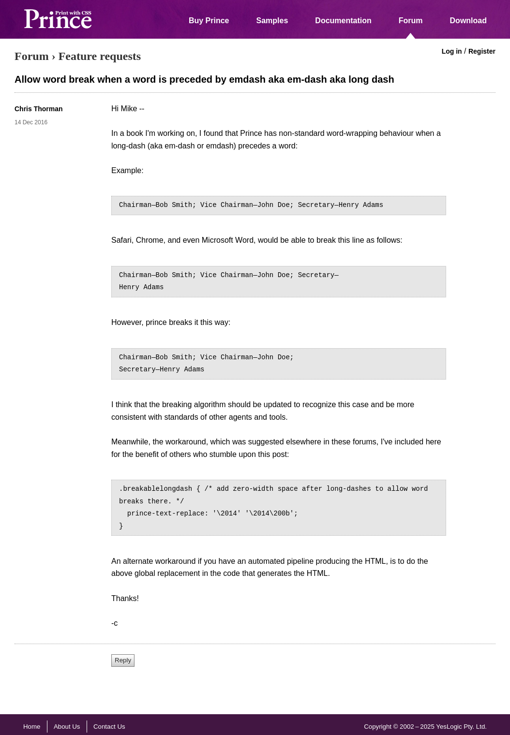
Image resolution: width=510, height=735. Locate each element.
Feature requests (100, 56)
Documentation (343, 20)
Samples (272, 20)
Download (468, 20)
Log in (452, 51)
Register (481, 51)
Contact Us (109, 726)
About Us (67, 726)
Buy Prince (209, 20)
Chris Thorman (39, 109)
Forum (411, 20)
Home (31, 726)
